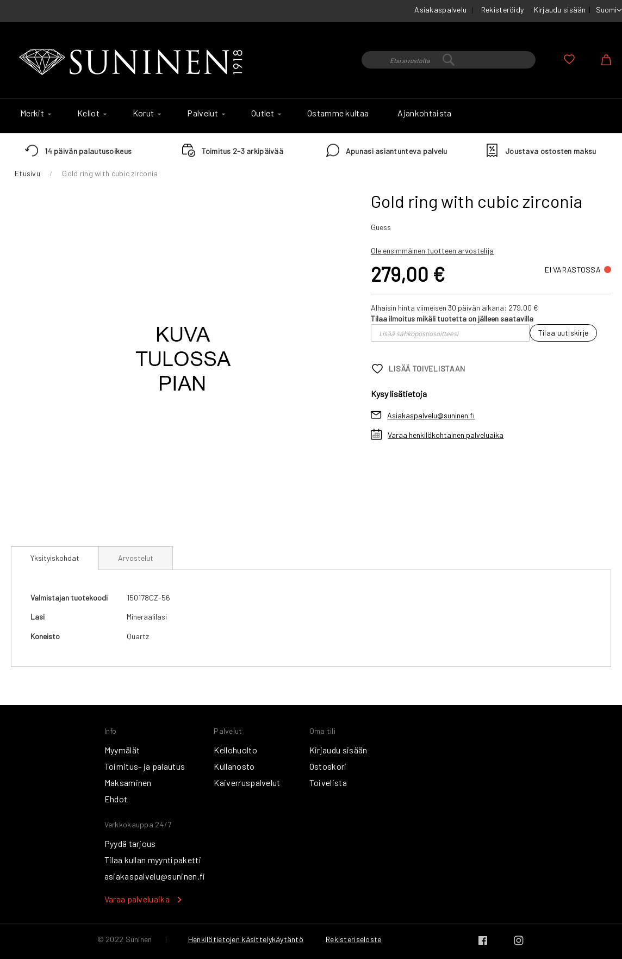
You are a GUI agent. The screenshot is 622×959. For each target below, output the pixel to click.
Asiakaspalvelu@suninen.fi (431, 415)
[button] (609, 10)
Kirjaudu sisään (560, 9)
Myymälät (122, 750)
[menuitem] (34, 113)
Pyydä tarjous (130, 843)
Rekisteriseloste (353, 939)
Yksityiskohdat (54, 557)
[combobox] (449, 60)
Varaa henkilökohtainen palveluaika (445, 435)
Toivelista (328, 782)
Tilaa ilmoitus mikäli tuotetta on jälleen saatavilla (452, 318)
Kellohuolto (235, 750)
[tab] (55, 558)
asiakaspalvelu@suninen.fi (155, 876)
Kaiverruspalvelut (247, 782)
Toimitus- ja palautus (144, 766)
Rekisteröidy (502, 9)
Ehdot (116, 799)
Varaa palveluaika (137, 899)
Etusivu (27, 173)
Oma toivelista (569, 59)
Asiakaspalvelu (440, 9)
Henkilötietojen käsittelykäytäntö (245, 939)
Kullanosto (234, 766)
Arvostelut (135, 557)
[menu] (311, 116)
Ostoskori (328, 766)
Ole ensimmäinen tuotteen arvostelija (432, 250)
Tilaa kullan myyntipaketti (152, 860)
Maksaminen (128, 782)
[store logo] (133, 62)
